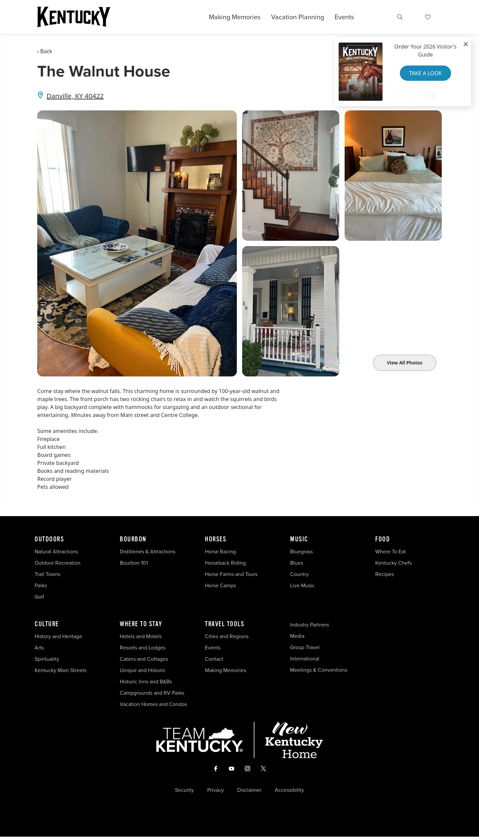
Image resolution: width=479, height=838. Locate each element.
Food (382, 539)
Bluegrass (301, 551)
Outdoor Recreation (57, 563)
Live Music (302, 585)
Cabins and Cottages (144, 659)
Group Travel (305, 647)
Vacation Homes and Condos (153, 704)
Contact (214, 659)
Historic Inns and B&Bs (146, 681)
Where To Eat (390, 551)
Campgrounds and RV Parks (152, 693)
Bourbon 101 (134, 563)
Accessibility (289, 791)
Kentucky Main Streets (60, 670)
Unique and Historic (143, 670)
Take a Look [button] (425, 73)
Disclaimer (249, 791)
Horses (215, 539)
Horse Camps (220, 585)
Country (299, 574)
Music (299, 539)
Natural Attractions (56, 551)
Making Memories (234, 17)
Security (184, 791)
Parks (41, 585)
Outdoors (49, 539)
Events (344, 17)
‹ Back (44, 51)
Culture (47, 624)
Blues (296, 563)
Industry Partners (309, 624)
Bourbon (133, 539)
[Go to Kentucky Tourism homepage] (73, 17)
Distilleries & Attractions (147, 551)
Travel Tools (224, 624)
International (304, 658)
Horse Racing (220, 551)
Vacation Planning (297, 17)
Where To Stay (141, 624)
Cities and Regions (226, 636)
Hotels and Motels (141, 636)
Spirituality (48, 659)
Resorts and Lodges (142, 647)
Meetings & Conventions (318, 670)
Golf (39, 597)
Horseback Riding (225, 563)
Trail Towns (47, 574)
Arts (39, 647)
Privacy (215, 791)
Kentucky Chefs (393, 563)
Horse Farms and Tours (231, 574)
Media (297, 636)
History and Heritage (59, 636)
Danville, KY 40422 (75, 95)
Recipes (385, 574)
